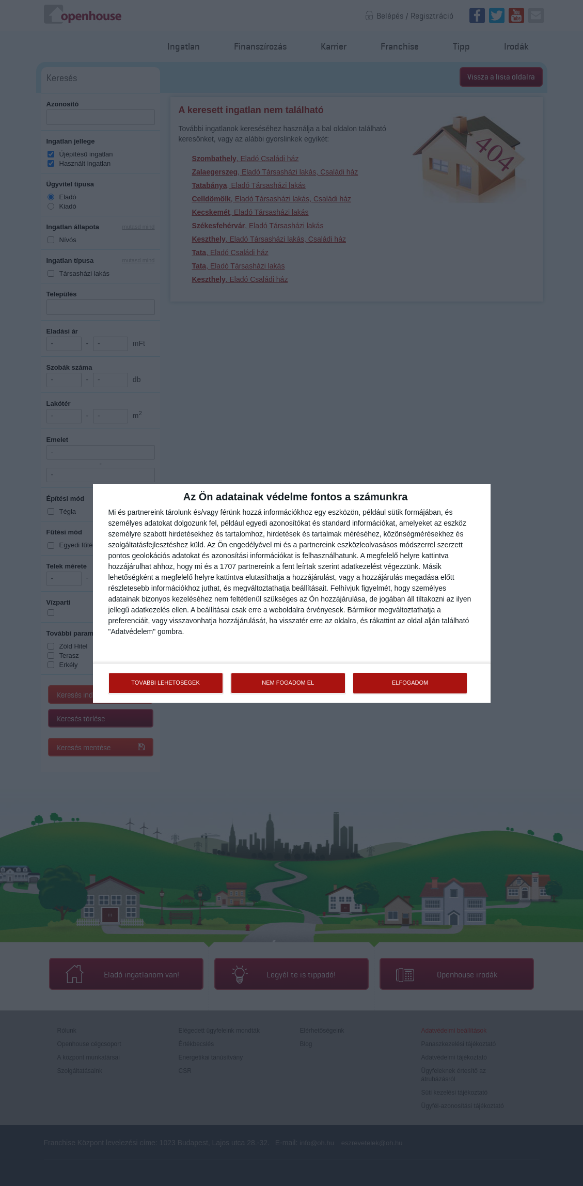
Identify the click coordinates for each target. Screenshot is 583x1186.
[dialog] (292, 593)
